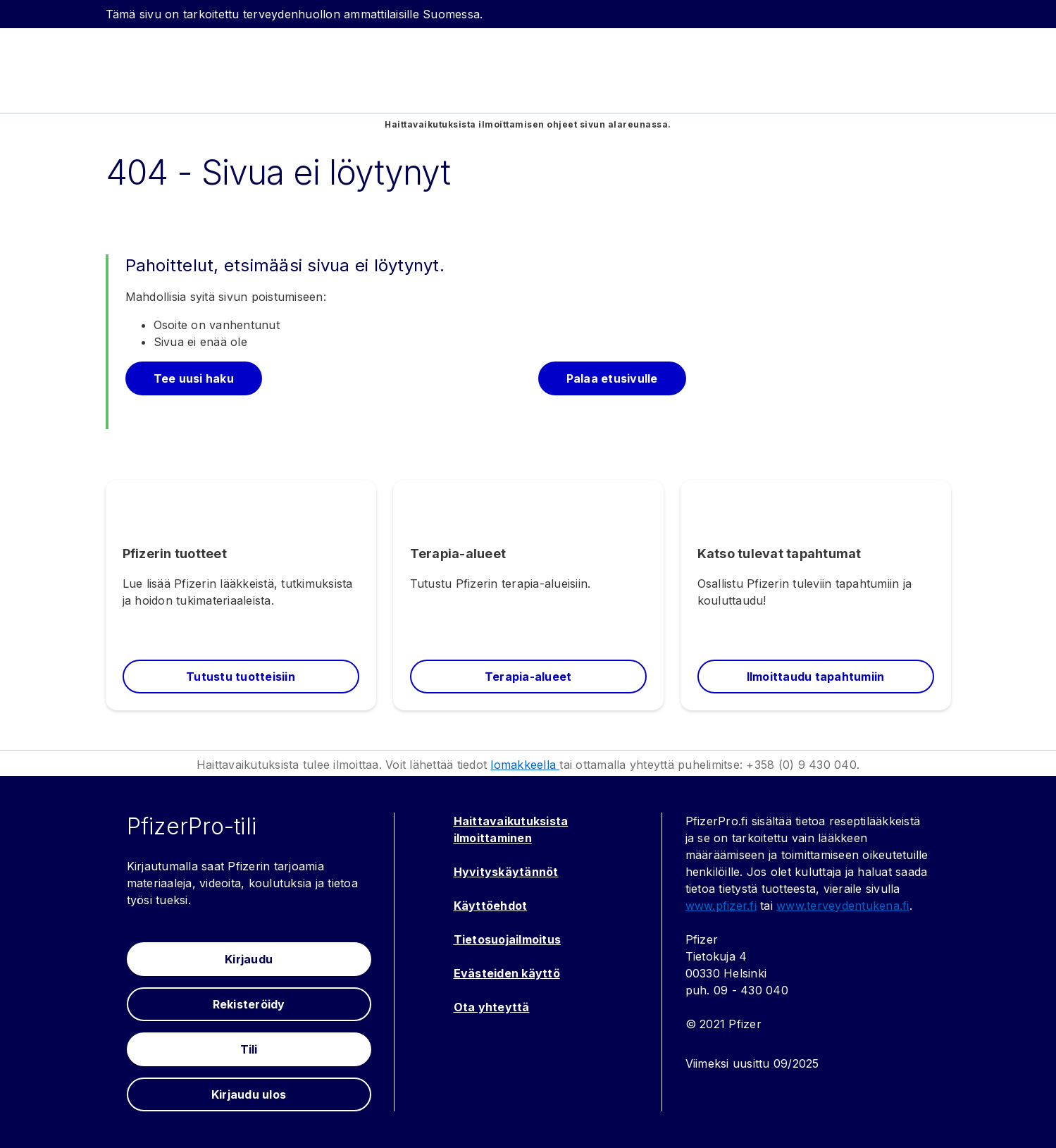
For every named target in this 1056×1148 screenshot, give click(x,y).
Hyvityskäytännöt (506, 872)
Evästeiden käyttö (507, 973)
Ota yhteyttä (492, 1007)
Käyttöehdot (491, 906)
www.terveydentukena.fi (842, 906)
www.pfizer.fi (721, 906)
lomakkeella (524, 765)
